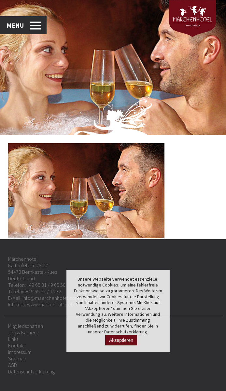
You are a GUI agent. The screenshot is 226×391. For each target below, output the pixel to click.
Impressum (20, 352)
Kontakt (16, 345)
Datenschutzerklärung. (126, 332)
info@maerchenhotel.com (50, 298)
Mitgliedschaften (25, 326)
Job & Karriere (23, 332)
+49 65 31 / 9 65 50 (46, 285)
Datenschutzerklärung (31, 371)
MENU (15, 25)
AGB (12, 365)
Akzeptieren (121, 340)
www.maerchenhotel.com (55, 304)
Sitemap (17, 358)
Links (13, 339)
